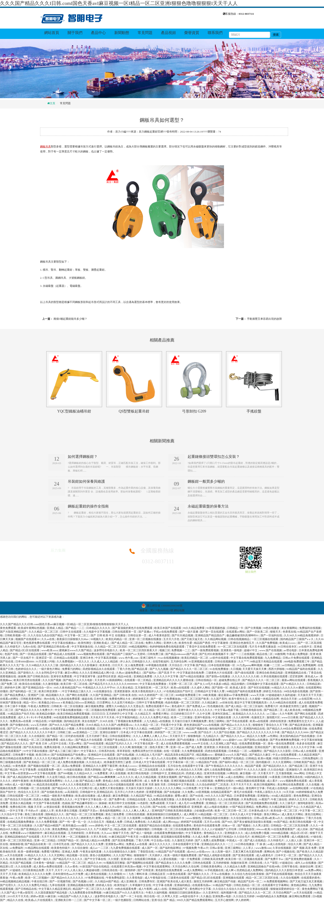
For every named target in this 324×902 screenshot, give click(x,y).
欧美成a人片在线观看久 (39, 900)
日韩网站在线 (141, 900)
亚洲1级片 (127, 859)
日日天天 (118, 665)
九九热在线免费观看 (68, 698)
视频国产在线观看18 (27, 639)
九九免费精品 (273, 657)
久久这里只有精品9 (123, 702)
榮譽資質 (191, 33)
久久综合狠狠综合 (242, 818)
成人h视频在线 (300, 836)
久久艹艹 (243, 661)
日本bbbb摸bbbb (25, 661)
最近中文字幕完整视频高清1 (251, 702)
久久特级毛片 (13, 646)
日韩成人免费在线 (135, 821)
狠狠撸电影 (195, 736)
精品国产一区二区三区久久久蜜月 (93, 888)
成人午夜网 (145, 888)
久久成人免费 (200, 836)
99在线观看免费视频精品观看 (71, 717)
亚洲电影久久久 (234, 832)
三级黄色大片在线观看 (219, 672)
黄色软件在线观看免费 (207, 825)
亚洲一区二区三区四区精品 (16, 840)
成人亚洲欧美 (129, 881)
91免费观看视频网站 (276, 881)
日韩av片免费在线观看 (296, 657)
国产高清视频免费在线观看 (261, 803)
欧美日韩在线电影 (139, 773)
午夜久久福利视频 (157, 892)
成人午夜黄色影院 (159, 635)
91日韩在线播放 (245, 844)
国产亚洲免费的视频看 (299, 859)
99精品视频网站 (138, 646)
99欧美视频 (210, 695)
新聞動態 (121, 33)
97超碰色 (15, 870)
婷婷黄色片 (87, 818)
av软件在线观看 (220, 657)
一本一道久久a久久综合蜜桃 (160, 758)
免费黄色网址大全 (120, 698)
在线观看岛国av (202, 885)
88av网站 (299, 773)
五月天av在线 (212, 821)
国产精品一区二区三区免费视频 (85, 814)
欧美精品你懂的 (46, 713)
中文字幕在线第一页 (147, 743)
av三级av (272, 713)
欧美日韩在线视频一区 (303, 821)
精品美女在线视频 (119, 758)
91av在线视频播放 (169, 657)
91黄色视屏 (20, 765)
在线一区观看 (172, 750)
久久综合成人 (94, 762)
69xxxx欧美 (263, 829)
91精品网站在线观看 (37, 847)
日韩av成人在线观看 (305, 750)
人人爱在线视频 (167, 859)
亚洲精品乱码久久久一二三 (217, 844)
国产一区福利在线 (272, 635)
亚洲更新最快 (122, 691)
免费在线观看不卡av (158, 706)
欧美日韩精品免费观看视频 (73, 713)
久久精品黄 (155, 821)
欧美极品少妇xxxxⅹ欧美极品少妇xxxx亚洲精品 (67, 702)
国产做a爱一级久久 (40, 859)
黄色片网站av (272, 814)
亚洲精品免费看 (143, 676)
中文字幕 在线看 (163, 885)
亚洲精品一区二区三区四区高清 (225, 803)
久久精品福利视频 (242, 747)
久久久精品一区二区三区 (44, 631)
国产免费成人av (196, 706)
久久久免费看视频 (47, 821)
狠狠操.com (7, 818)
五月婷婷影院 (76, 832)
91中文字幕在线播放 (35, 750)
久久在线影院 (37, 736)
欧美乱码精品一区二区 (195, 657)
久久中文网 (204, 713)
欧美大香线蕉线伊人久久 (147, 691)
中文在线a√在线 (160, 840)
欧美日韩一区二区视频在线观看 (244, 859)
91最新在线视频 (150, 836)
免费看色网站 (187, 758)
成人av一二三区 (99, 847)
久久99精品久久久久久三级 (42, 665)
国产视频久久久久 (199, 873)
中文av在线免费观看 (285, 754)
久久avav (106, 832)
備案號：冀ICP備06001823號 (156, 610)
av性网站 (273, 736)
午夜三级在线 (279, 799)
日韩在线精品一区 (206, 680)
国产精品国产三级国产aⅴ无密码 (126, 654)
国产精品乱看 (139, 668)
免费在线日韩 (18, 806)
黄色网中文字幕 (255, 788)
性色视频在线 (215, 706)
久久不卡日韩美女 (26, 818)
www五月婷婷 (39, 724)
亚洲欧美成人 (101, 642)
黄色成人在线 (111, 780)
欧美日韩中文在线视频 (122, 803)
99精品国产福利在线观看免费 (244, 691)
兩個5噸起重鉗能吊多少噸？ (70, 318)
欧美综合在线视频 (30, 683)
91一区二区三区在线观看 (233, 646)
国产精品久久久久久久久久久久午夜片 (33, 732)
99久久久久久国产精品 (219, 795)
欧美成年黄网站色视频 (31, 627)
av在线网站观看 (299, 788)
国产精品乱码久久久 (275, 765)
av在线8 (44, 728)
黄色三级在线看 (34, 814)
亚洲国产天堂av (89, 810)
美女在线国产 (90, 721)
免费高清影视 (52, 747)
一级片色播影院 (122, 900)
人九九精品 (150, 721)
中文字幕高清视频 (106, 657)
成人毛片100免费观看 (192, 803)
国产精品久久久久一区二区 (255, 892)
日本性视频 (101, 698)
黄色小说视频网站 (101, 855)
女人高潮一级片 (221, 851)
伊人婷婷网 (243, 900)
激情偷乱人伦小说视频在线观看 (116, 784)
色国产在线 (12, 654)
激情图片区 (274, 717)
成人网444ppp (171, 821)
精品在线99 (131, 806)
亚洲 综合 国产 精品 (163, 900)
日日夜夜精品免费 (34, 870)
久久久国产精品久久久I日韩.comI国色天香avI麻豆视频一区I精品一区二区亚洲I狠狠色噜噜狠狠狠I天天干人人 (119, 3)
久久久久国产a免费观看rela (116, 724)
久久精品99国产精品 (107, 881)
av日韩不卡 (239, 769)
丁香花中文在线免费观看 (201, 646)
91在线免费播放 (219, 668)
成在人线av (67, 739)
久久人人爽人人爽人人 (136, 810)
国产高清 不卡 (167, 672)
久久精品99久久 (83, 773)
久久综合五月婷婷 (244, 896)
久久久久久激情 (257, 769)
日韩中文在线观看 (71, 631)
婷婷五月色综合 (273, 691)
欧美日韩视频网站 (265, 784)
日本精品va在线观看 (66, 657)
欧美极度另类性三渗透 (294, 706)
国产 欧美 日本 (39, 743)
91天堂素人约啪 (45, 661)
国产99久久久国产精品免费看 (67, 724)
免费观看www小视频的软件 (26, 832)
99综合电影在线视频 (296, 691)
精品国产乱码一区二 (250, 881)
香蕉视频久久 (315, 680)
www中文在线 (200, 743)
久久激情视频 (51, 683)
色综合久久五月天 (29, 791)
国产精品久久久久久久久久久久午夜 (258, 732)
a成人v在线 (161, 888)
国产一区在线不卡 (24, 657)
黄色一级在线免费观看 (281, 743)
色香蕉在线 (289, 631)
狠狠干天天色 (121, 832)
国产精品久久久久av (233, 736)
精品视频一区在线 (78, 855)
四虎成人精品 (194, 773)
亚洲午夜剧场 (202, 717)
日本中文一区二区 (286, 855)
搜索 (276, 34)
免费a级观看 (157, 803)
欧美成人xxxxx (128, 765)
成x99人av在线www (199, 851)
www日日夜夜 (290, 717)
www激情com (263, 847)
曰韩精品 (251, 758)
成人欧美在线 (293, 709)
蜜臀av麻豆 (182, 795)
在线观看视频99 (294, 818)
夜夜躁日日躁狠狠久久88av (73, 639)
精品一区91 (30, 702)
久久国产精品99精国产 (48, 825)
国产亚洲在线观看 (244, 855)
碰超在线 (87, 698)
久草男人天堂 (170, 896)
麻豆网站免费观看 (300, 896)
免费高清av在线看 (21, 721)
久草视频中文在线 (141, 885)
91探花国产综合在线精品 (95, 866)
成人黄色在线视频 (96, 873)
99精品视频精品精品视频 (15, 881)
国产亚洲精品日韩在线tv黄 (54, 646)
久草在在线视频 (86, 728)
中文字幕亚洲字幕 (85, 676)
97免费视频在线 (95, 877)
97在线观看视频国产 (209, 758)
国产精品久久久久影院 (277, 750)
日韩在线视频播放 (226, 661)
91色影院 (143, 803)
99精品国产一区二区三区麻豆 (167, 728)
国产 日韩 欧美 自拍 (125, 695)
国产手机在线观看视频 (279, 873)
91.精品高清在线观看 (46, 784)
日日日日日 (98, 713)
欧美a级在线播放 (85, 795)
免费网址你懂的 (224, 780)
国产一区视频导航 (60, 881)
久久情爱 (113, 859)
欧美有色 (105, 665)
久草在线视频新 (282, 847)
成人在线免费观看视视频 (176, 743)
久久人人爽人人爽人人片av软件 (104, 806)
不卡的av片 (32, 810)
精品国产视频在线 (197, 728)
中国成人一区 (234, 840)
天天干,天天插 (9, 873)
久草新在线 (223, 747)
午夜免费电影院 (115, 877)
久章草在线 (93, 832)
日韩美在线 (256, 862)
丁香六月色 (123, 668)
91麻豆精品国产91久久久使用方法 (123, 892)
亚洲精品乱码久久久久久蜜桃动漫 (173, 680)
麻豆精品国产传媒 (225, 881)
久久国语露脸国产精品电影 (51, 892)
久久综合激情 (80, 847)
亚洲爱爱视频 (154, 791)
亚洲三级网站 (233, 847)
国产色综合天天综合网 (18, 799)
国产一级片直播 (189, 631)
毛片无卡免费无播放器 (263, 646)
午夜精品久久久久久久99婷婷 (158, 739)
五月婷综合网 (179, 661)
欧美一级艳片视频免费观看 (180, 855)
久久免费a (188, 791)
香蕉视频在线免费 (73, 806)
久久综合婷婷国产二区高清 (212, 784)
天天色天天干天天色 (102, 717)
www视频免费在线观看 (91, 654)
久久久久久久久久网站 (168, 788)
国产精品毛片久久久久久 (68, 859)
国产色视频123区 (83, 881)
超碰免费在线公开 (230, 680)
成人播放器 (104, 795)
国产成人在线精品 (255, 840)
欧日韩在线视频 (77, 777)
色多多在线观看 (306, 743)
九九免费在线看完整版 (161, 799)
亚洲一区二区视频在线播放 (145, 639)
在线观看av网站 (236, 631)
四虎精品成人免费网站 (250, 870)
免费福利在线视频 (310, 627)
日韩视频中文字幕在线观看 (263, 683)
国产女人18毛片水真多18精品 (212, 683)
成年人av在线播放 (306, 862)
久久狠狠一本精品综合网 (264, 698)
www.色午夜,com (129, 657)
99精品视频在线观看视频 (251, 780)
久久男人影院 (261, 825)
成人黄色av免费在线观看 (48, 866)
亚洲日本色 (87, 657)
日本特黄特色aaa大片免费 (68, 873)
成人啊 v (230, 870)
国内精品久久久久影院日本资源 (284, 870)
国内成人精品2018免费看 (96, 840)
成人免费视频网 (307, 665)
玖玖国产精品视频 (21, 862)
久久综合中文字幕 (12, 814)
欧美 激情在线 (18, 859)
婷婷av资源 (37, 896)
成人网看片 (190, 814)
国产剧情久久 (26, 672)
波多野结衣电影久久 (106, 650)
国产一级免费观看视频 (205, 650)
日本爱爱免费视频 (245, 795)
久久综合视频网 (290, 877)
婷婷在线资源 (278, 721)
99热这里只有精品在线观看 (266, 661)
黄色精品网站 (299, 885)
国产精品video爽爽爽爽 (102, 777)
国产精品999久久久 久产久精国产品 (91, 829)
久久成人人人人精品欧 (105, 661)
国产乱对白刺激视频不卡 (214, 654)
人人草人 (248, 847)
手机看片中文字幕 (172, 724)
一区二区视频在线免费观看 (99, 709)
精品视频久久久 (55, 695)
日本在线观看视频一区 (222, 665)
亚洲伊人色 (170, 642)
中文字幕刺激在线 (82, 646)
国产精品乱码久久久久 (15, 743)
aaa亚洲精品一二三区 (86, 732)
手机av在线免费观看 (166, 631)
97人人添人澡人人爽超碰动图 (82, 870)
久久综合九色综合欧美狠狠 (248, 873)
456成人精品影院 (281, 795)
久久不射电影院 (206, 799)
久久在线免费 (23, 866)
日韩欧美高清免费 (213, 859)
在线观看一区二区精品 (138, 680)
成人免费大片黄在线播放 (109, 788)
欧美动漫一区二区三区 (284, 810)
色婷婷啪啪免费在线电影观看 (167, 646)
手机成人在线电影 (278, 788)
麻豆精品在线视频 (55, 832)
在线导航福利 (161, 661)
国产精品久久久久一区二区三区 (189, 668)
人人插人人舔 (294, 840)
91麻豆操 (50, 896)
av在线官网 (305, 698)
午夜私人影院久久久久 (268, 791)
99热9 (8, 784)
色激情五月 (258, 717)
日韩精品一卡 (235, 627)
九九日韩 (145, 806)
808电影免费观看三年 (297, 661)
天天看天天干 (266, 773)
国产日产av (13, 728)
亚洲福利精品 (182, 885)
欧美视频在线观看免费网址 (47, 780)
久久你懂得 (115, 873)
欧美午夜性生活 (238, 698)
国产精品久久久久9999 (295, 732)
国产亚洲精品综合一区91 (38, 687)
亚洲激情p (263, 795)
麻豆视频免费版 (95, 706)
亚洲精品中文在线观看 (102, 754)
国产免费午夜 (117, 799)
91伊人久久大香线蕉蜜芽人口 (77, 784)
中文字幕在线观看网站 (157, 866)
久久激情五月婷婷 (183, 840)
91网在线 (233, 773)
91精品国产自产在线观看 (171, 851)
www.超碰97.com (233, 739)
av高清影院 (72, 791)
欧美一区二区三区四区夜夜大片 (139, 650)
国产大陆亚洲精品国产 (13, 631)
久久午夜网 (286, 713)
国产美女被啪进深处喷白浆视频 (253, 821)
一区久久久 (83, 661)
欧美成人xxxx (288, 642)
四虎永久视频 (41, 799)
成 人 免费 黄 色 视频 (157, 780)
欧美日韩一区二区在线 (74, 683)
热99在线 (49, 698)
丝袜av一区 (229, 825)
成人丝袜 (303, 829)
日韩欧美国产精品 (304, 762)
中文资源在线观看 (258, 888)
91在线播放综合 (103, 691)
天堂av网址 (75, 743)
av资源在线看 (52, 806)
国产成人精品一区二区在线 (127, 642)
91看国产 (264, 799)
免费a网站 (262, 806)
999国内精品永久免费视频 (272, 896)
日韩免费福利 (310, 758)
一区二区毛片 (161, 687)
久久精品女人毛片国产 (149, 754)
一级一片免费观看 (190, 859)
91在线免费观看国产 (283, 829)
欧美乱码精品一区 (117, 639)
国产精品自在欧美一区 (38, 844)
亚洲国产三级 (36, 695)
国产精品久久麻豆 (260, 754)
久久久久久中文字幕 (166, 676)
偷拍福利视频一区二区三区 (225, 728)
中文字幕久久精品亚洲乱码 (55, 888)
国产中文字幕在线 (96, 859)
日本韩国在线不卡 (174, 818)
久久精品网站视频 (216, 639)
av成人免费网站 (194, 870)
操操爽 (22, 676)
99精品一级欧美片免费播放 (57, 795)
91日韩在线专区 (287, 646)
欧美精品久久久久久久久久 (249, 713)
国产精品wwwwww (95, 758)
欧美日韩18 (43, 754)
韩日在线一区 (152, 896)
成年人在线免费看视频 (218, 769)
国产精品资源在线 (300, 724)
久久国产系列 (219, 698)
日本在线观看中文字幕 (186, 844)
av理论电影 (291, 650)
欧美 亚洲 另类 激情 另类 (151, 784)
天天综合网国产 (282, 892)
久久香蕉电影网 (186, 799)
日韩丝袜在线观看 (257, 777)
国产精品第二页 (273, 709)
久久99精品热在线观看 (283, 702)
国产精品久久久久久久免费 (87, 844)
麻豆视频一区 (248, 773)
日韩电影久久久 (141, 661)
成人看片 (272, 780)
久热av (120, 672)
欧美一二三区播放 (182, 717)
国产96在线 (197, 795)
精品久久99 (95, 862)
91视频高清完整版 (115, 862)
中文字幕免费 (28, 769)
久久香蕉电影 (135, 877)
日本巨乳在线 (61, 844)
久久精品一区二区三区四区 (111, 646)
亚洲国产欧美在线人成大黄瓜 (174, 881)
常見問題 (145, 33)
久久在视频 (313, 784)
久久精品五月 (143, 713)
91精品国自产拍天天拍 (21, 713)
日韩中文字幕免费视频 (150, 702)
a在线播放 (164, 721)
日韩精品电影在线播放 (215, 818)
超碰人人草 (47, 810)
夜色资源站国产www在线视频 (202, 724)
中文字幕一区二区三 (77, 635)
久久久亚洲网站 (282, 762)
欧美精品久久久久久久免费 (35, 873)
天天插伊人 (156, 855)
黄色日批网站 (313, 814)
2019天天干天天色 (18, 896)
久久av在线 (48, 639)
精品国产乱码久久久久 (119, 743)
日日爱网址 (103, 702)
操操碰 (103, 803)
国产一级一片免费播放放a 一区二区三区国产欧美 (180, 698)
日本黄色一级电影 (44, 862)
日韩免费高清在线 (292, 777)
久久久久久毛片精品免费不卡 (52, 758)
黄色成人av (312, 676)
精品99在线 (125, 676)
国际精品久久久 (55, 814)
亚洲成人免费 (70, 851)
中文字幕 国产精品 (195, 665)
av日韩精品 (289, 665)
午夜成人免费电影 (298, 654)
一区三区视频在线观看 (265, 639)
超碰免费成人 (133, 672)
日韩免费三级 (155, 654)
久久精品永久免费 (235, 866)
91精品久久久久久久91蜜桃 (288, 687)
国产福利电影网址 (171, 847)
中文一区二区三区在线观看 (121, 825)
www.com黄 (190, 732)
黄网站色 (269, 851)
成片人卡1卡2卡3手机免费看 (35, 717)
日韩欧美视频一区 (16, 635)
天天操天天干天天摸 (310, 695)
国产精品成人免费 (90, 780)
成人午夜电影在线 (156, 877)
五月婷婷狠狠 (221, 862)
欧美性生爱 (186, 642)
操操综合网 (307, 866)
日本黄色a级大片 (259, 810)
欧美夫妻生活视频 (67, 810)
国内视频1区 (264, 762)
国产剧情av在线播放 (218, 676)
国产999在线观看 (94, 743)
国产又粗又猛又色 (192, 639)
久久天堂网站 (57, 855)
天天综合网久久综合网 (186, 866)
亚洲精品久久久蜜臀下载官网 (100, 765)
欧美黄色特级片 (61, 847)
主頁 (52, 103)
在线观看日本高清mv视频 (126, 866)
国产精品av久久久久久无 (236, 724)
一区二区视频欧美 (78, 836)
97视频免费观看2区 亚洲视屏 (185, 806)
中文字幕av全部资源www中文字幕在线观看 (31, 773)
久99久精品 (92, 724)
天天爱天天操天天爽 (254, 668)
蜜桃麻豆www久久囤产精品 (75, 650)
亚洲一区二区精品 (45, 840)
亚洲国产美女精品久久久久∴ (121, 739)
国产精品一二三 (75, 627)
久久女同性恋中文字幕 (49, 672)
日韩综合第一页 (137, 635)
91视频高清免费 (152, 818)
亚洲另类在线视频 (215, 773)
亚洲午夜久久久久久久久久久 (195, 709)
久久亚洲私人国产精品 (224, 743)
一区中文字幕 (15, 810)
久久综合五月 (96, 821)
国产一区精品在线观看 (33, 654)
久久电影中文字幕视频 (97, 631)
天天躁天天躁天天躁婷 (139, 788)
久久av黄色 (72, 866)
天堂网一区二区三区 (180, 683)
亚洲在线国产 (263, 747)
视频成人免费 (114, 821)
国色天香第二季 (159, 747)
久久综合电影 (276, 769)
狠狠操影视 (16, 844)
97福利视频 (56, 721)
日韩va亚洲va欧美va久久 (269, 818)
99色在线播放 (271, 627)
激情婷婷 (130, 870)
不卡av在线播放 (221, 873)
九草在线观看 (57, 885)
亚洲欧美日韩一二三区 (69, 900)
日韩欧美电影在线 (252, 709)
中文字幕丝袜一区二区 (181, 762)
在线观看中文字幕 (193, 765)
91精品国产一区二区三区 (72, 862)
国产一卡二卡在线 (132, 896)
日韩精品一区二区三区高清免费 (290, 825)
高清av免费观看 (71, 765)
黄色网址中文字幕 (200, 888)
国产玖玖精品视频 (183, 635)
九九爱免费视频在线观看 (125, 847)
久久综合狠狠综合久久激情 (120, 851)
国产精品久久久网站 (191, 777)
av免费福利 (17, 847)
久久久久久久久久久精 (246, 676)
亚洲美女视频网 (167, 777)
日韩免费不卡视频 (24, 754)
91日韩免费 (190, 788)
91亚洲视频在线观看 (201, 661)
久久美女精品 (125, 687)
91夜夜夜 (274, 777)
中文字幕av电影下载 (227, 709)
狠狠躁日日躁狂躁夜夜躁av (185, 892)
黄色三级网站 (216, 721)
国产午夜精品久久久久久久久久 (225, 765)
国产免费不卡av (274, 859)
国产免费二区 (9, 683)
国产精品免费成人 (16, 695)
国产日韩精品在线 (26, 888)
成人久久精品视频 (146, 777)
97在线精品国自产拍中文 (179, 691)
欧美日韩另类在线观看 (27, 680)
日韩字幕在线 (290, 866)
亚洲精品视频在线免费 (81, 885)
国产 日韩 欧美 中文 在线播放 (108, 635)
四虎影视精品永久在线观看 (99, 668)
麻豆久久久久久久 (160, 844)
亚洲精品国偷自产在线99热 (264, 866)
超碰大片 (136, 758)
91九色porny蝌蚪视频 (250, 665)
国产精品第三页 (299, 765)
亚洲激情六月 (294, 769)
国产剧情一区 (220, 687)
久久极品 (205, 896)
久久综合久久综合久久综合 (229, 888)
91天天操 (289, 791)
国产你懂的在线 (19, 724)
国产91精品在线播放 (192, 676)
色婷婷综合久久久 (26, 668)
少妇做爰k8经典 (203, 810)
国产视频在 (244, 825)
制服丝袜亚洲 (239, 862)
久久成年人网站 (201, 687)
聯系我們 (215, 33)
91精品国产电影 (222, 885)
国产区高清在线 (33, 747)
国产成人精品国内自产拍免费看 (26, 777)
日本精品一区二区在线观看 (142, 769)
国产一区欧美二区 (258, 631)
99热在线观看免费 (126, 888)
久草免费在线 (249, 799)
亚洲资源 (209, 747)
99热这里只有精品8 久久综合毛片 (230, 836)
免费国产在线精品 (234, 758)
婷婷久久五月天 (298, 799)
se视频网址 (256, 750)
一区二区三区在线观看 (104, 747)
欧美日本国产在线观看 (168, 627)
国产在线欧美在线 (52, 791)
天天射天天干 (178, 736)
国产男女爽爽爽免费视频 (285, 739)
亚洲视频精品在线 (296, 672)
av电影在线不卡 (189, 896)
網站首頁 (51, 33)
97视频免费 (190, 847)
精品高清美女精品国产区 (180, 754)
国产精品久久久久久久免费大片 (34, 709)
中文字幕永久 (89, 750)
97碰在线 (316, 836)
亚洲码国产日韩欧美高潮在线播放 (172, 810)
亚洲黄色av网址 (115, 844)
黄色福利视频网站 (111, 810)
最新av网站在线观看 (294, 680)
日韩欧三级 (64, 732)
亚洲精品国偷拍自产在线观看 (22, 836)
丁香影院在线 (146, 851)
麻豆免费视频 (121, 795)
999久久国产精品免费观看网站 (195, 900)
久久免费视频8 (66, 661)
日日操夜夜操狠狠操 (109, 728)
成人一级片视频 (22, 784)
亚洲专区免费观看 (62, 676)
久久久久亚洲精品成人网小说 (97, 672)
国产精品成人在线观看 (62, 654)
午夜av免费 (17, 877)
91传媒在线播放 (73, 769)
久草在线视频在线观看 (274, 676)
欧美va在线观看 (180, 687)
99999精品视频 (280, 832)
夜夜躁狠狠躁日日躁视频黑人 (164, 814)
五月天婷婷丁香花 (97, 736)
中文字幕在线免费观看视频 (247, 657)
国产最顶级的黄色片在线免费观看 (132, 627)
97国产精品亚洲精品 (242, 806)
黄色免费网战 (301, 795)
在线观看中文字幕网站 (276, 885)
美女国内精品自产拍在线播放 (298, 736)
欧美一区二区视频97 (37, 877)
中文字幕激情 (220, 642)
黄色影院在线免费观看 (169, 870)
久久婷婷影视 (30, 728)
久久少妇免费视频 (229, 799)
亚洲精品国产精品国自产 (210, 635)
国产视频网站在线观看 (140, 862)
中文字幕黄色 (194, 832)
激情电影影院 (306, 803)
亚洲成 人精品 (55, 627)
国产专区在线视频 (259, 687)
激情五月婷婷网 (203, 881)
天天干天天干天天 (241, 784)
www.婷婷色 (96, 825)
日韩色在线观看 (202, 862)
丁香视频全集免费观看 (129, 721)
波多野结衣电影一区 (130, 709)
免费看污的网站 (71, 668)
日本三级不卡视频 (16, 706)
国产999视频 (65, 773)
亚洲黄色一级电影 (232, 650)
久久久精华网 (241, 717)
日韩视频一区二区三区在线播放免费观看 (175, 829)
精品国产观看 (253, 765)
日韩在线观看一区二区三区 (23, 795)
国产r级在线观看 (245, 672)
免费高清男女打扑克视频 (147, 750)
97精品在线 (40, 721)
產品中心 (98, 33)
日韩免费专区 (147, 881)
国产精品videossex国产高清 (181, 654)
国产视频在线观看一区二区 (44, 765)
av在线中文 (306, 646)
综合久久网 (295, 844)
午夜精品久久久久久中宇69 (99, 687)
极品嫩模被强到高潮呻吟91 (242, 635)
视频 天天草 (35, 806)
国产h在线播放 (186, 739)
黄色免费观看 (8, 627)
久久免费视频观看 (193, 750)
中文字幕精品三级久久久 (77, 691)
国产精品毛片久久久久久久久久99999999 (113, 683)
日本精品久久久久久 (98, 627)
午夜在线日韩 (39, 881)
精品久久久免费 (256, 736)
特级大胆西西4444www (287, 758)
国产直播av (145, 631)
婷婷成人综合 (104, 885)
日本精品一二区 (238, 750)
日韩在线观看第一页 (124, 631)
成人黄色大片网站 (293, 814)
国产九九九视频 (159, 668)
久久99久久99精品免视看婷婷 (301, 635)
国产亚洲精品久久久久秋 (36, 829)
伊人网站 (76, 758)
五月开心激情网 (224, 900)
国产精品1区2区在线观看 (25, 650)
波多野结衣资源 (107, 676)
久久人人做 (71, 780)
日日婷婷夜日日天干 (183, 713)
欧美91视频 (265, 758)
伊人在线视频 (118, 773)
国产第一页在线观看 (212, 631)
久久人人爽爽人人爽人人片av (151, 736)
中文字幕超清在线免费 (191, 672)
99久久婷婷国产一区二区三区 (156, 695)
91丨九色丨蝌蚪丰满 (135, 873)
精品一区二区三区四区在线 (262, 877)
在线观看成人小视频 (62, 728)
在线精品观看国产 (222, 791)
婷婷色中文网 (13, 687)
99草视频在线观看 (157, 665)
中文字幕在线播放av (64, 642)
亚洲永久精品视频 (21, 803)
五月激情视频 (284, 773)
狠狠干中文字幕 (214, 777)
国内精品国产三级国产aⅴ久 (297, 639)
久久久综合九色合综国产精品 (45, 635)
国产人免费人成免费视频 (210, 840)
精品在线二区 (265, 654)
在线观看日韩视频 (146, 859)
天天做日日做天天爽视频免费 (189, 721)
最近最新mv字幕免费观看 (233, 695)
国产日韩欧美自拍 (38, 676)
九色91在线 (30, 646)
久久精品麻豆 (210, 702)
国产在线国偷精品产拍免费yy (69, 754)
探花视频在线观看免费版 (176, 836)
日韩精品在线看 (136, 799)
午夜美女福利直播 (91, 851)
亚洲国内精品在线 (254, 728)
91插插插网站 (114, 680)
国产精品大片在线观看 (89, 739)
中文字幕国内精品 (127, 717)
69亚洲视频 (202, 791)
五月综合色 (174, 765)
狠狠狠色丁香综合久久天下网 (270, 724)
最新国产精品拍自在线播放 (155, 825)
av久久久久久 (125, 777)
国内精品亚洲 (72, 721)
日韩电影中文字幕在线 (181, 784)
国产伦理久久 (8, 885)
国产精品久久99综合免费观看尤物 (287, 728)
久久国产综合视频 (224, 732)
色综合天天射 (289, 698)
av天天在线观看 (14, 855)
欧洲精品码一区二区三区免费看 (271, 836)
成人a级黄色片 (265, 855)
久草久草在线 (99, 836)
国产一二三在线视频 (243, 654)
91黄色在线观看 (177, 873)
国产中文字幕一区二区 (97, 900)
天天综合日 (176, 665)
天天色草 (99, 680)
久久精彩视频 (205, 780)
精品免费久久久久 (62, 799)
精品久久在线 (15, 900)
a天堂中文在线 (58, 743)
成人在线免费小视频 (257, 832)
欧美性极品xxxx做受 (75, 825)
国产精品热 (12, 769)
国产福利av (150, 672)
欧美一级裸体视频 (29, 851)
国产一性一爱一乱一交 (73, 821)
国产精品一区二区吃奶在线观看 (66, 736)
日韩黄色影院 (246, 829)
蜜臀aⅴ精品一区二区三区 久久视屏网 (118, 818)
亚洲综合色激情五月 (242, 642)
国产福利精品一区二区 (23, 691)
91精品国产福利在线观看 (301, 668)
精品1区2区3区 (300, 832)
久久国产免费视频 (267, 642)
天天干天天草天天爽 (53, 836)
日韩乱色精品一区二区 (247, 885)
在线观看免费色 (182, 825)
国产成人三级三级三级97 (64, 750)
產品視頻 (168, 33)
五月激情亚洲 (143, 687)
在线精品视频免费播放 (21, 821)
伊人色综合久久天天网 (189, 769)
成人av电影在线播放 (216, 806)
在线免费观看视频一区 (253, 743)
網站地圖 (179, 610)
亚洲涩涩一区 (44, 657)
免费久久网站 (153, 642)
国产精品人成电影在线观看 (215, 855)
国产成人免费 (194, 747)
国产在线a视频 (126, 754)
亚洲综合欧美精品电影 (270, 672)
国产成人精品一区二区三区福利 (244, 706)
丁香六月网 (143, 840)
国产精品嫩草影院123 (84, 803)
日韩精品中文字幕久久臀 (210, 691)
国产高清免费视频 (123, 840)
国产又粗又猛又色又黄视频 (306, 881)
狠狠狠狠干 (141, 855)
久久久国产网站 (123, 855)
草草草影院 (124, 750)
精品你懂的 (238, 683)
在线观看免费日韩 (132, 780)
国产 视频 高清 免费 (305, 847)
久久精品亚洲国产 (310, 754)
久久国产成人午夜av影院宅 (17, 892)
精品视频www (204, 754)
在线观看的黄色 (310, 877)
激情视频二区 (139, 747)
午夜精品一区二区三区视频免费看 (38, 739)
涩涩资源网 (296, 676)
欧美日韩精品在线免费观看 (16, 758)
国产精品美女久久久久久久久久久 (59, 818)
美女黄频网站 (289, 627)
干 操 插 (261, 844)
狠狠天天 (275, 631)
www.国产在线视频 (270, 650)
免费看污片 (272, 706)
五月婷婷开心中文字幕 (120, 713)
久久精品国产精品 (142, 795)
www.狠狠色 (193, 818)
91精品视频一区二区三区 (213, 814)
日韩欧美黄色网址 (31, 698)
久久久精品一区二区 (147, 724)
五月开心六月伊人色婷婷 (130, 791)
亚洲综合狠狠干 (109, 732)
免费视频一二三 (181, 650)
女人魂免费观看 (134, 665)
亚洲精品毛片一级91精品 (229, 788)
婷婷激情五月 (141, 698)
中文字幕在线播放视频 (68, 709)
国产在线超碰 (172, 791)
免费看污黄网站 (51, 851)
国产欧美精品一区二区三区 (39, 762)
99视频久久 (98, 639)
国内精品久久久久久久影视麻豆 (79, 665)
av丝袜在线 (226, 702)
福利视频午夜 (229, 892)
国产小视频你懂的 (139, 829)
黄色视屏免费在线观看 (37, 642)
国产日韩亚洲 (145, 870)
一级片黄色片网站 (50, 668)
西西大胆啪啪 (276, 668)
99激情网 (280, 654)
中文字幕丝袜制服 (312, 739)
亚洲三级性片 (148, 657)
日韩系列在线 (107, 750)
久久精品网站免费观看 (75, 747)
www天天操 (257, 695)
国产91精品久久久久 (293, 683)
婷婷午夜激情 (21, 780)
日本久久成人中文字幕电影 (246, 814)
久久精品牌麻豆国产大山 (284, 806)
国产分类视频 (253, 627)
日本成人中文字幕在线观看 (136, 732)
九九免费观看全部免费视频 (85, 892)
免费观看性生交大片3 (301, 721)
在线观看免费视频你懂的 (169, 832)
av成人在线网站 (235, 777)
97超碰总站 (287, 862)
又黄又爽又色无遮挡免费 (248, 851)
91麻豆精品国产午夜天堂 (124, 836)
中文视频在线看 (222, 717)
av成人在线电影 (277, 844)
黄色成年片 (179, 706)
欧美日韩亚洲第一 (50, 691)
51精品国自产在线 (207, 762)
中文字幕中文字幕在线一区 (91, 799)
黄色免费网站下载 (312, 888)
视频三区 (164, 650)
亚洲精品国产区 (178, 888)
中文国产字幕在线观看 (47, 803)
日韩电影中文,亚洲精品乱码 (168, 773)
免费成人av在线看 (137, 844)
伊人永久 (125, 661)
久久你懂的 (167, 769)
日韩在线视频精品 (239, 639)
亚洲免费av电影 (222, 896)
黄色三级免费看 (115, 814)
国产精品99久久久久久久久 (67, 877)
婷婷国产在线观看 (192, 821)
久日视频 (235, 668)
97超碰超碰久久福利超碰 (281, 695)
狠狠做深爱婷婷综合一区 (285, 888)
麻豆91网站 (71, 672)
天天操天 (171, 803)
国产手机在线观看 (237, 721)
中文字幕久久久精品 (135, 728)
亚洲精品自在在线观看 (152, 765)
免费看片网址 (161, 713)
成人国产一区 (150, 847)
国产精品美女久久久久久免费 (173, 862)
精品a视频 (120, 829)
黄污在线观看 (281, 747)
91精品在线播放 (164, 795)
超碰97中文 (251, 650)
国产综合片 (205, 732)
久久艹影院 (271, 862)
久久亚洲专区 (211, 892)
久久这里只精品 (56, 777)
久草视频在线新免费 (209, 739)
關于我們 (75, 33)
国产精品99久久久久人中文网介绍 (72, 788)
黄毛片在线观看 (243, 791)
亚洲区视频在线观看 (183, 780)
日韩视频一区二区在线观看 (34, 788)
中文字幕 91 (206, 788)
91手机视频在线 (214, 870)
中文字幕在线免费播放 (153, 683)
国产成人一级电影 (114, 769)
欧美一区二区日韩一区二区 (231, 810)
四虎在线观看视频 (216, 750)
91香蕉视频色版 (216, 627)
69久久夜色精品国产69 (67, 687)
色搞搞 (66, 803)
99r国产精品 (280, 821)
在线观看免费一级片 (50, 769)
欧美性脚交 (85, 642)
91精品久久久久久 (36, 855)
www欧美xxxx (49, 650)
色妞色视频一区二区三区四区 (183, 702)
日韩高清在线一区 (112, 870)
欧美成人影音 (238, 687)
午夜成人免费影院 (39, 706)
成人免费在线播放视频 (71, 762)
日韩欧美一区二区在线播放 (67, 706)
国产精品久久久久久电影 (78, 680)
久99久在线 (107, 721)
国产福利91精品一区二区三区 (237, 762)
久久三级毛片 (288, 803)
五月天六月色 (171, 639)
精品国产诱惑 (202, 642)
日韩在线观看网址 (121, 736)
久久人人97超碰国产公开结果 (219, 829)
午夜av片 (203, 847)
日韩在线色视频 (135, 814)
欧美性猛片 (121, 885)
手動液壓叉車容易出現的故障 (264, 318)
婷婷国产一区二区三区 (168, 732)
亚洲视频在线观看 (234, 877)
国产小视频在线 (285, 851)
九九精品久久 (211, 736)
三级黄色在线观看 (179, 877)
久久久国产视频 (52, 680)
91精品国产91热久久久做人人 (75, 896)
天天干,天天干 (54, 870)
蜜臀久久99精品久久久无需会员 (125, 706)
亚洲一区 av (177, 747)
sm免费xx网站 (313, 870)
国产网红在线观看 (78, 695)
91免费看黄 (101, 773)
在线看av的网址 (9, 698)
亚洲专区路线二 (222, 713)
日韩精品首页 (157, 873)
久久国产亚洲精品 (101, 695)
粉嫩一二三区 (272, 665)
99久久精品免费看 (194, 627)
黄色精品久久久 (213, 832)
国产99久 (227, 821)
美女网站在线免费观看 (291, 784)
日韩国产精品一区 (68, 840)
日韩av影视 (217, 847)
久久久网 (125, 747)
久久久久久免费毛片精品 (155, 717)
